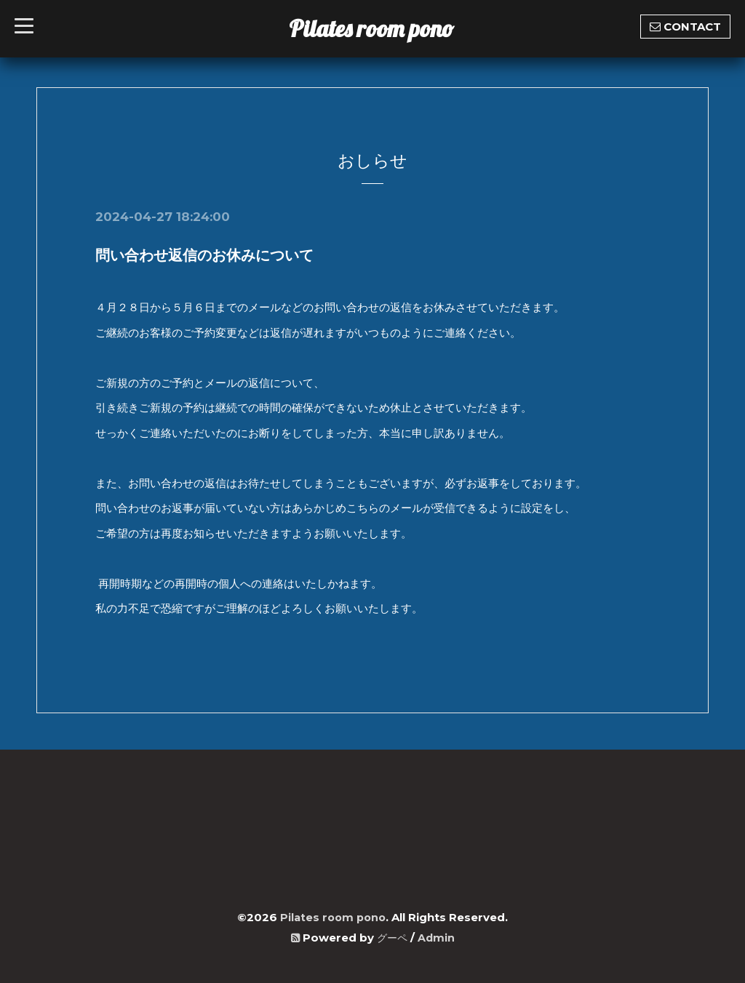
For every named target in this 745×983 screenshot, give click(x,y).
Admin (437, 937)
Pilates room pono (383, 28)
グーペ (391, 937)
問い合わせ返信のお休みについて (204, 255)
